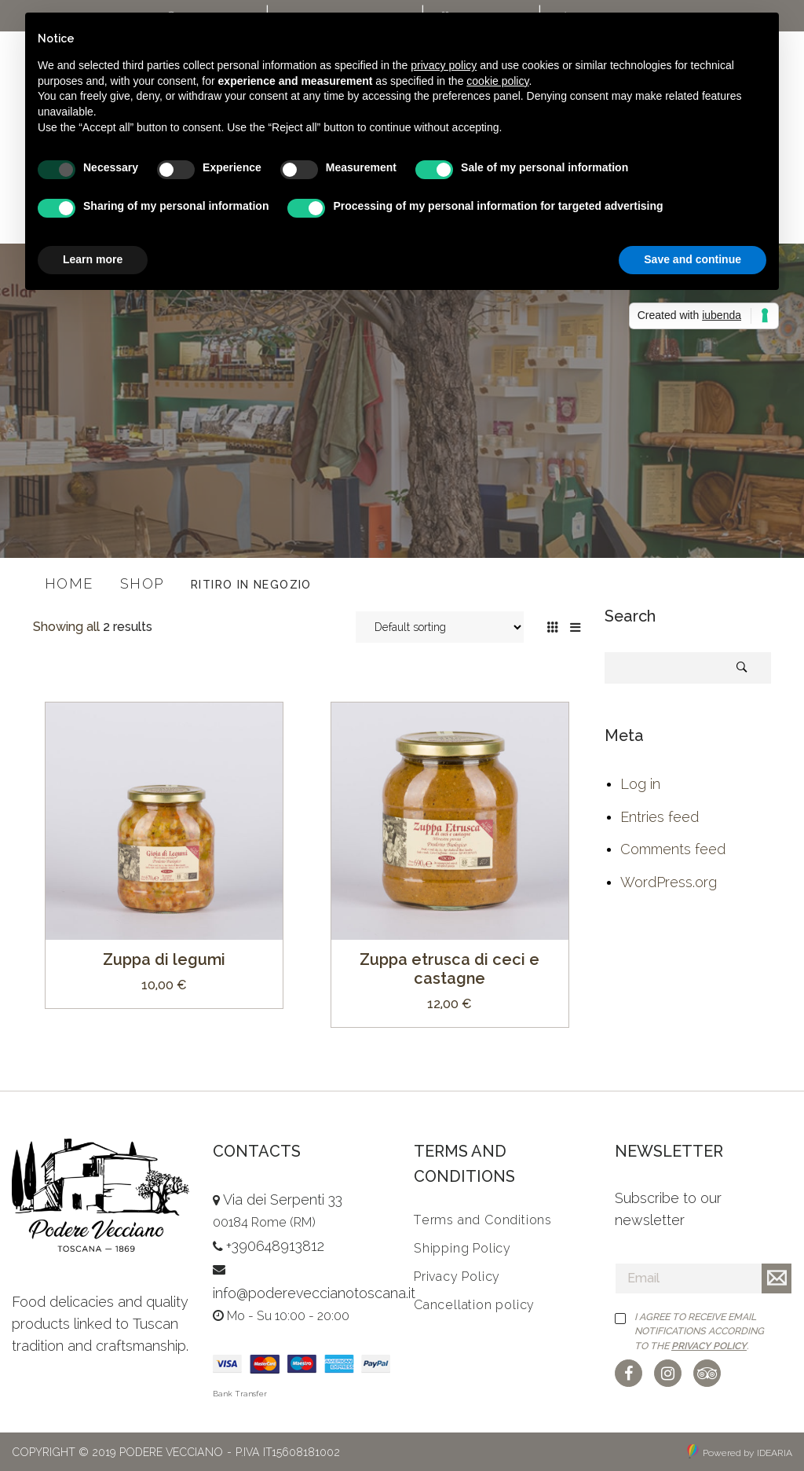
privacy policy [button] (444, 65)
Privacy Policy (709, 1346)
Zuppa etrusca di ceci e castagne (449, 969)
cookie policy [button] (497, 81)
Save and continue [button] (692, 259)
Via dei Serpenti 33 (282, 1199)
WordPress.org (668, 882)
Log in (640, 784)
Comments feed (672, 849)
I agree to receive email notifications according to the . (699, 1331)
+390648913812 (275, 1246)
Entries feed (659, 817)
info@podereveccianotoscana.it (314, 1293)
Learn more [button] (92, 259)
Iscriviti (776, 1278)
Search (742, 667)
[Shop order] (440, 627)
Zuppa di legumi (164, 959)
